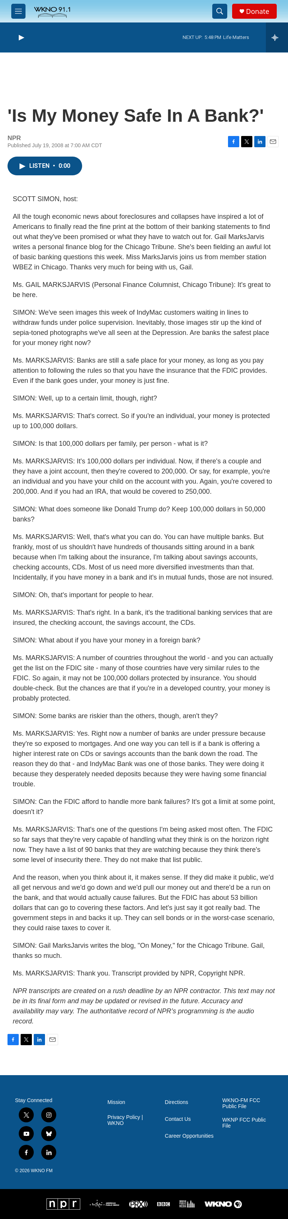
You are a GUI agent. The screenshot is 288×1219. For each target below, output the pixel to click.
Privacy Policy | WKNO (125, 1120)
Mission (116, 1102)
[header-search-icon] (219, 11)
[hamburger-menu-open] (18, 11)
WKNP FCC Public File (244, 1123)
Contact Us (178, 1119)
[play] (21, 37)
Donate (257, 11)
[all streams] (277, 37)
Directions (176, 1102)
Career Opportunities (189, 1136)
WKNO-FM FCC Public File (241, 1103)
